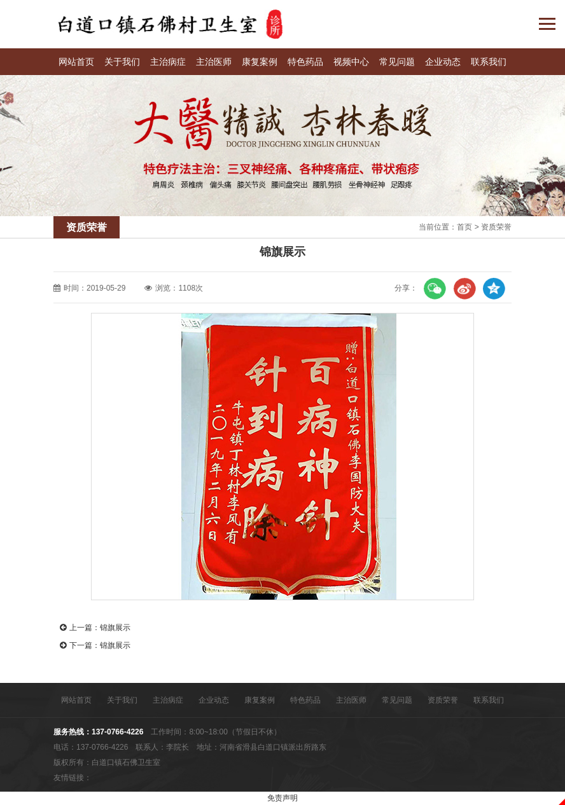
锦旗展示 (115, 627)
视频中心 (351, 62)
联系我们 (488, 62)
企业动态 (443, 62)
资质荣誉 (496, 227)
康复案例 (259, 62)
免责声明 (282, 798)
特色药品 (305, 62)
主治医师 (214, 62)
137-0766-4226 (117, 731)
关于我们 (122, 62)
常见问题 (397, 62)
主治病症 (168, 62)
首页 (464, 227)
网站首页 (76, 62)
